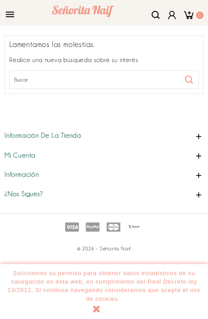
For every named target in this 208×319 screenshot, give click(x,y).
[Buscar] (104, 80)
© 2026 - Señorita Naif (104, 248)
